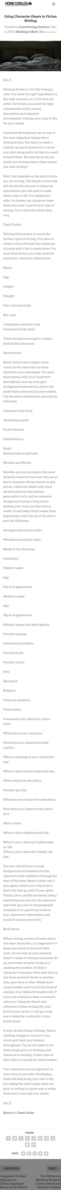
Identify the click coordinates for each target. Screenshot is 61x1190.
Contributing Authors (34, 27)
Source (8, 1112)
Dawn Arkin (26, 1112)
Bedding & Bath (27, 31)
